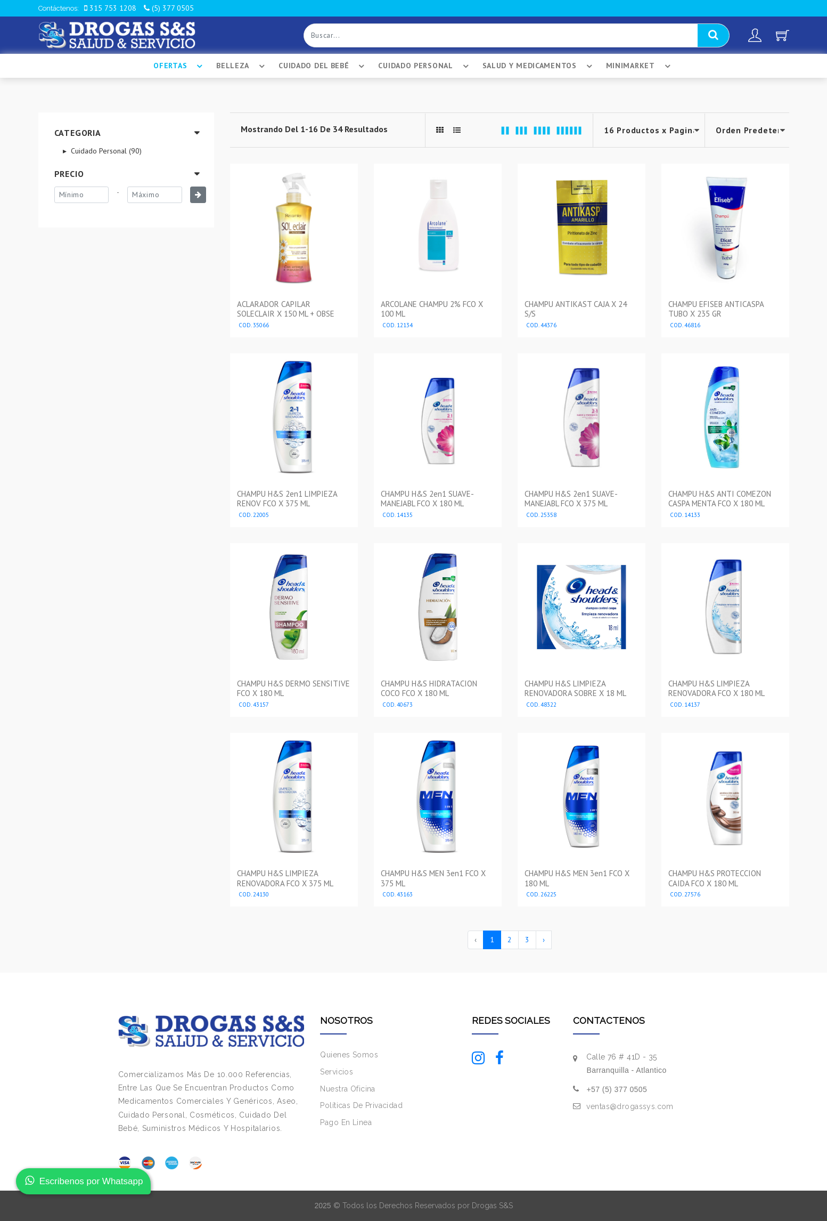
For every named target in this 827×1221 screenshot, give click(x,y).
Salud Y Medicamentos (538, 66)
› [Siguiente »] (544, 939)
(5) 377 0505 (169, 8)
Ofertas (179, 66)
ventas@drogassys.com (629, 1106)
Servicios (336, 1072)
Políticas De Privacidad (361, 1105)
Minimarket (640, 66)
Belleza (242, 66)
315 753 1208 (110, 8)
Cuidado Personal (424, 66)
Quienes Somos (349, 1054)
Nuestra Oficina (347, 1089)
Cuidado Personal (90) (105, 151)
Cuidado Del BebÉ (323, 66)
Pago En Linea (345, 1122)
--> (747, 130)
